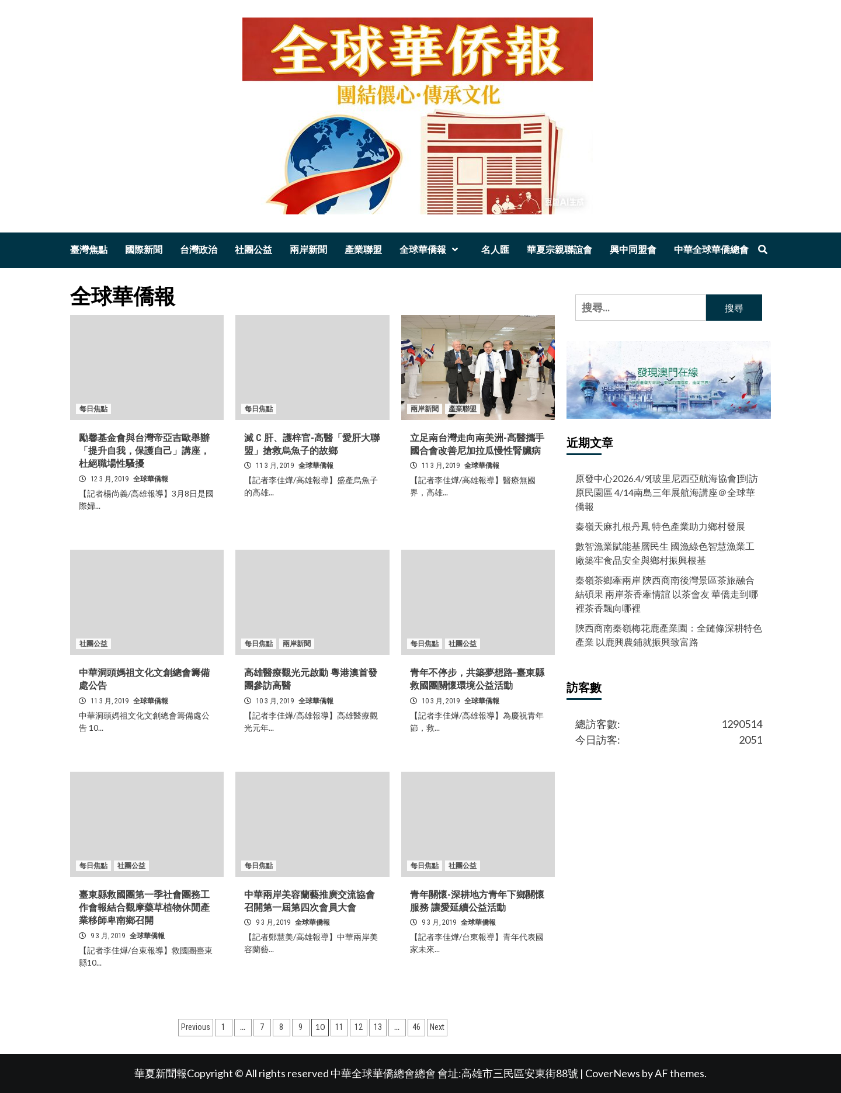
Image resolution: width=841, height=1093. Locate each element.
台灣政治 (198, 249)
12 (359, 1027)
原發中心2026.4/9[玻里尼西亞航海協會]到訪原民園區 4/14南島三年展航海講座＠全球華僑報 (666, 492)
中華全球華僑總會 (711, 249)
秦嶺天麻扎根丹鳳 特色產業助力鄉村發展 (660, 526)
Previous (195, 1027)
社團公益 (253, 249)
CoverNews (612, 1073)
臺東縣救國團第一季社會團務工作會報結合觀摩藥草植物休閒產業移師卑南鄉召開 (144, 908)
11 (339, 1027)
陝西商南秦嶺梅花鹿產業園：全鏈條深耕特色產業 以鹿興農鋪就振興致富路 (668, 634)
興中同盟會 (633, 249)
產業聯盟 (363, 249)
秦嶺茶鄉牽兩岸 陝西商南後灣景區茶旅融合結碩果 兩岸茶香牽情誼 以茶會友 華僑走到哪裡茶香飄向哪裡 (666, 593)
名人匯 (495, 249)
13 (378, 1027)
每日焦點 (93, 409)
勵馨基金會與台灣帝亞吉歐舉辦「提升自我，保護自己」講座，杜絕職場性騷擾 (144, 451)
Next (437, 1027)
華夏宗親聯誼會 (559, 249)
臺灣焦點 (88, 249)
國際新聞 (143, 249)
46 (416, 1027)
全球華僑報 (431, 249)
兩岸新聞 (308, 249)
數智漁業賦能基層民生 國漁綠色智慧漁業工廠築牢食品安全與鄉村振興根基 (665, 552)
